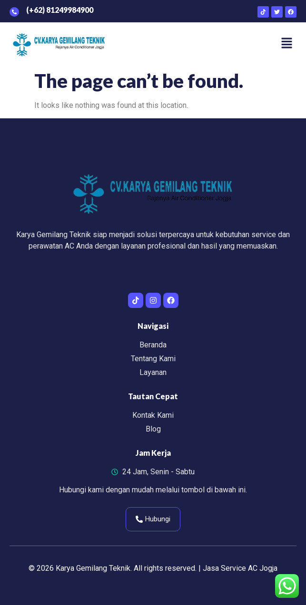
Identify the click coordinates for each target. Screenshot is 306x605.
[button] (286, 44)
